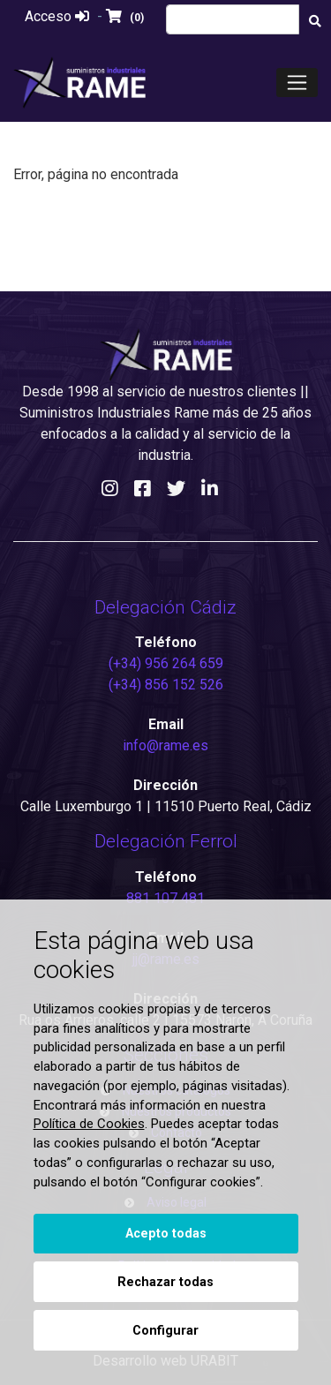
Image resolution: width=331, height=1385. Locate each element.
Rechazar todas (165, 1282)
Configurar (165, 1330)
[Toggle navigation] (297, 82)
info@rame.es (165, 745)
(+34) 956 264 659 (166, 663)
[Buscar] (314, 21)
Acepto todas (166, 1233)
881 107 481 (165, 898)
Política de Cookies (89, 1124)
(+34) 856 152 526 (166, 684)
